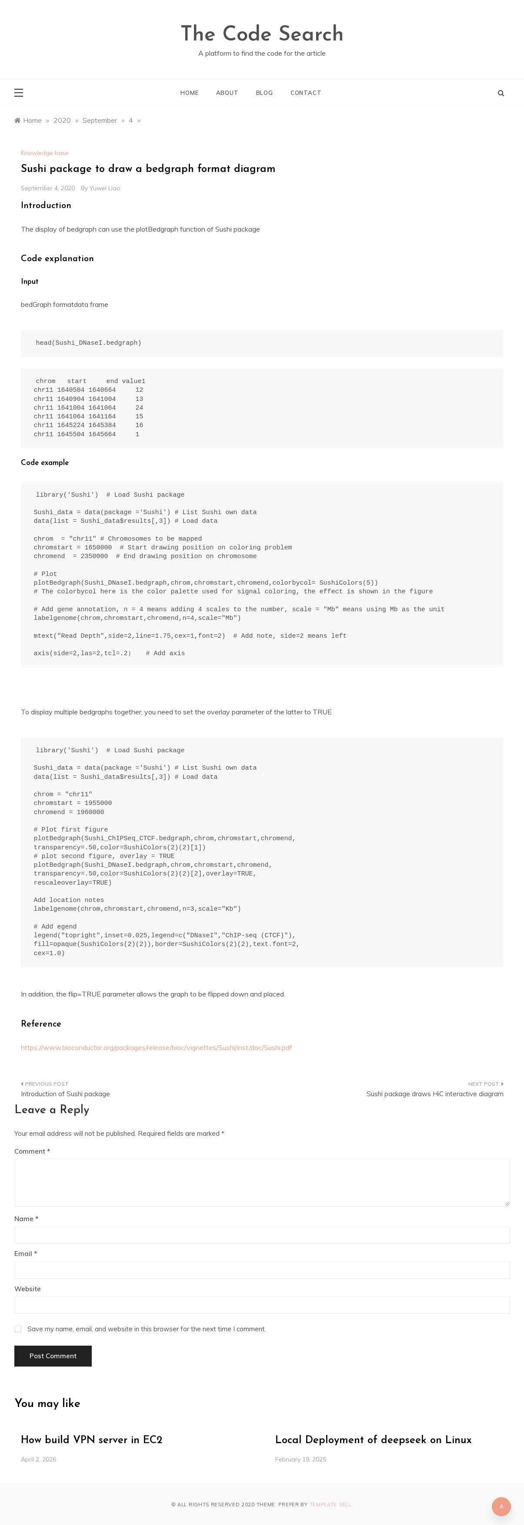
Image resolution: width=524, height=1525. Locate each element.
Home (189, 92)
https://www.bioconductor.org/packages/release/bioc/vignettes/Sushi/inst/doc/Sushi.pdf (156, 1047)
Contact (306, 92)
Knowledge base (45, 153)
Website (27, 1289)
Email (25, 1253)
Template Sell (330, 1504)
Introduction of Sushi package (65, 1094)
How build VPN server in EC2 (92, 1440)
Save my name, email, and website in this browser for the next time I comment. (146, 1329)
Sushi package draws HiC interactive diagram (435, 1094)
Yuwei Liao (105, 188)
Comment (29, 1151)
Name (26, 1219)
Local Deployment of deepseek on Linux (373, 1440)
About (227, 92)
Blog (264, 92)
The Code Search (262, 35)
